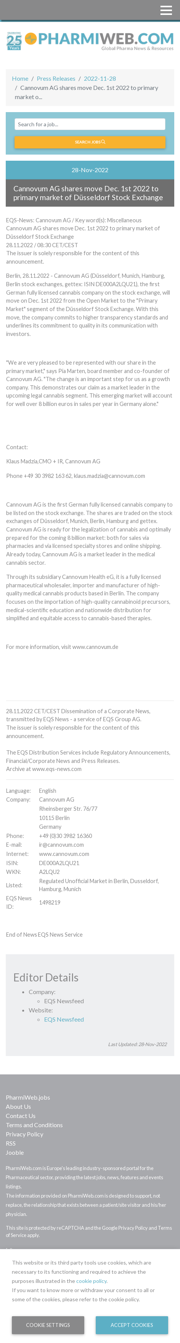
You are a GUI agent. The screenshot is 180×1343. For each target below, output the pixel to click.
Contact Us (21, 1115)
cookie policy (91, 1281)
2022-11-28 (100, 78)
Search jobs (90, 142)
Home (20, 78)
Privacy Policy (24, 1134)
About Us (18, 1106)
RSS (11, 1143)
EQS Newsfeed (64, 1019)
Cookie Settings (48, 1325)
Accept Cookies (132, 1325)
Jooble (15, 1152)
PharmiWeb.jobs (28, 1097)
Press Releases (56, 78)
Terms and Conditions (34, 1124)
